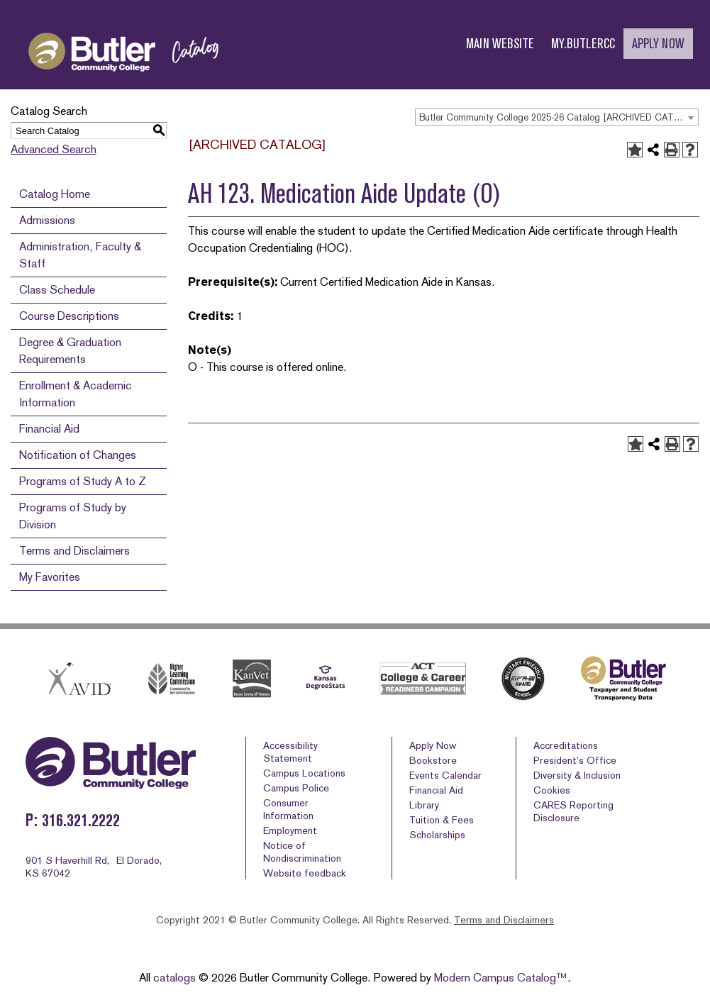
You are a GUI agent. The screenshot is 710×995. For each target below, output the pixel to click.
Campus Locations (304, 773)
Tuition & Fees (441, 820)
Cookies (551, 790)
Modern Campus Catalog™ (500, 977)
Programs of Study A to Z (82, 481)
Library (424, 805)
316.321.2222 (81, 820)
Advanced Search (53, 149)
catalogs (174, 977)
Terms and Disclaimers (74, 550)
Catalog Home (54, 194)
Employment (290, 830)
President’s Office (574, 760)
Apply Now (432, 745)
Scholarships (437, 834)
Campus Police (296, 788)
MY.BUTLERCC (583, 43)
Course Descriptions (69, 316)
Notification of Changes (77, 455)
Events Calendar (445, 775)
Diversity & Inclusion (577, 775)
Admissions (47, 220)
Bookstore (433, 760)
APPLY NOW (658, 43)
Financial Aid (49, 428)
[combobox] (557, 117)
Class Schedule (57, 289)
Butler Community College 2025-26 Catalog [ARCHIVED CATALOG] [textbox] (558, 117)
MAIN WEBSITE (500, 43)
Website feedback (304, 873)
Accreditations (565, 745)
